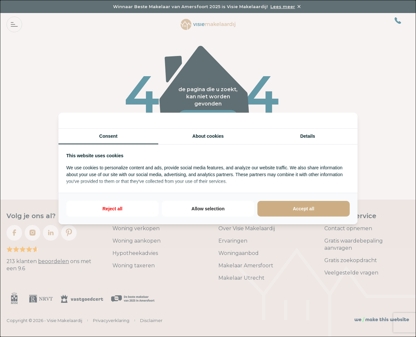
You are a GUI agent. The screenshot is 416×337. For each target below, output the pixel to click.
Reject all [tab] (112, 208)
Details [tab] (307, 136)
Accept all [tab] (303, 208)
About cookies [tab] (208, 136)
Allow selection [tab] (208, 208)
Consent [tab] (108, 136)
